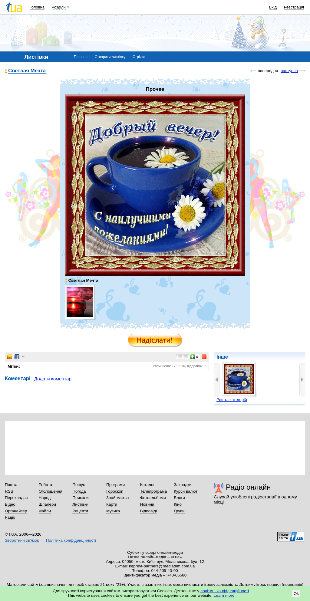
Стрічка (139, 57)
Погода (79, 491)
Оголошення (50, 491)
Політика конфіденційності (71, 540)
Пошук (78, 484)
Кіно (178, 504)
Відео (10, 504)
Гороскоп (114, 491)
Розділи (59, 7)
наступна (289, 70)
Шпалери (47, 504)
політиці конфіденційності (224, 591)
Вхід (273, 7)
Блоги (179, 497)
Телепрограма (153, 491)
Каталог (147, 484)
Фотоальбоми (153, 497)
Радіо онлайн (248, 487)
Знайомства (117, 497)
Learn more (224, 595)
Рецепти (80, 511)
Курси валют (185, 491)
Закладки (182, 484)
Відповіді (148, 511)
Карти (111, 504)
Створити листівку (110, 57)
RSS (9, 491)
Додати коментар (52, 378)
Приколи (80, 497)
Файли (45, 511)
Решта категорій (231, 399)
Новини (147, 504)
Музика (113, 511)
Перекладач (16, 497)
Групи (179, 511)
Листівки (80, 504)
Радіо (10, 517)
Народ (45, 497)
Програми (115, 484)
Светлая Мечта (27, 71)
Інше (222, 357)
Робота (45, 484)
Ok (296, 593)
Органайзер (16, 511)
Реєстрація (294, 7)
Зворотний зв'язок (22, 540)
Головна (37, 7)
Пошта (11, 484)
